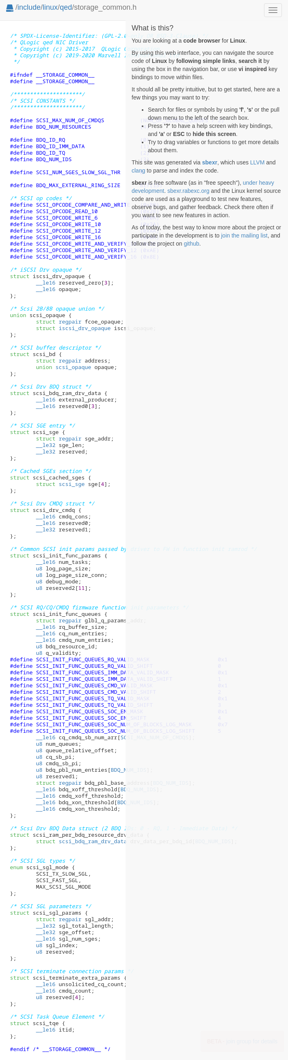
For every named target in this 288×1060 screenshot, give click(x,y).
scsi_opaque (63, 367)
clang (138, 170)
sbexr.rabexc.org (188, 191)
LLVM (257, 162)
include (29, 7)
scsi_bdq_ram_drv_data (81, 841)
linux (50, 7)
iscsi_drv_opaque (73, 328)
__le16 (45, 282)
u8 (39, 568)
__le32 (45, 445)
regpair (58, 321)
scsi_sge (60, 484)
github (191, 243)
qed (66, 7)
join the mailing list (244, 235)
